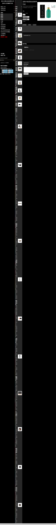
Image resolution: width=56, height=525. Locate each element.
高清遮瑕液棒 (16, 69)
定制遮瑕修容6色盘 (16, 83)
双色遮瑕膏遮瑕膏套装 (16, 35)
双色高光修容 (16, 109)
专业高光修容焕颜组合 (16, 98)
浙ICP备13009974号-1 (5, 74)
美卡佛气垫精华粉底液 (16, 51)
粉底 (16, 6)
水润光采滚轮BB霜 (16, 149)
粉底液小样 (16, 29)
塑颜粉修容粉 (16, 104)
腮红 (16, 10)
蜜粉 (16, 8)
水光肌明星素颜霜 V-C (16, 75)
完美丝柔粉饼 (16, 489)
